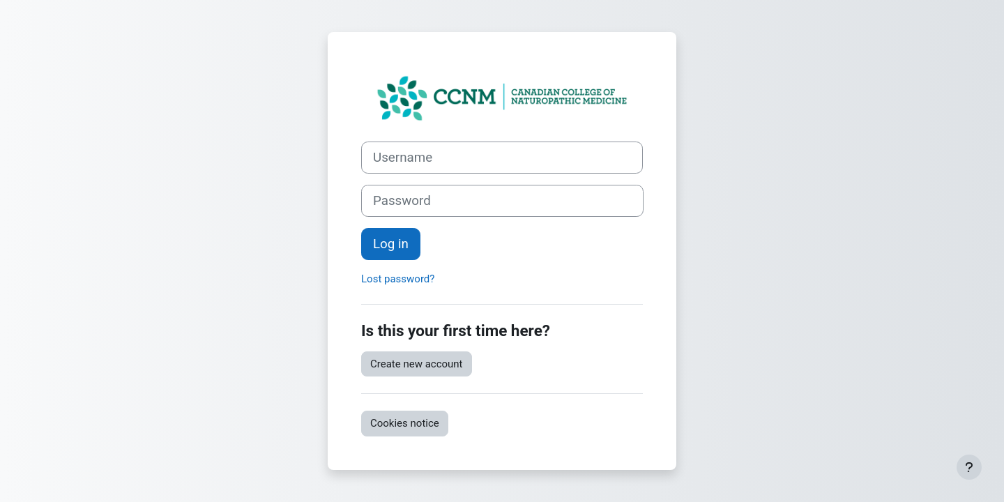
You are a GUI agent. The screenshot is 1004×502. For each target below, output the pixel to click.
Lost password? (397, 279)
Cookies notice (404, 423)
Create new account (416, 364)
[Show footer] (969, 467)
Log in (391, 244)
